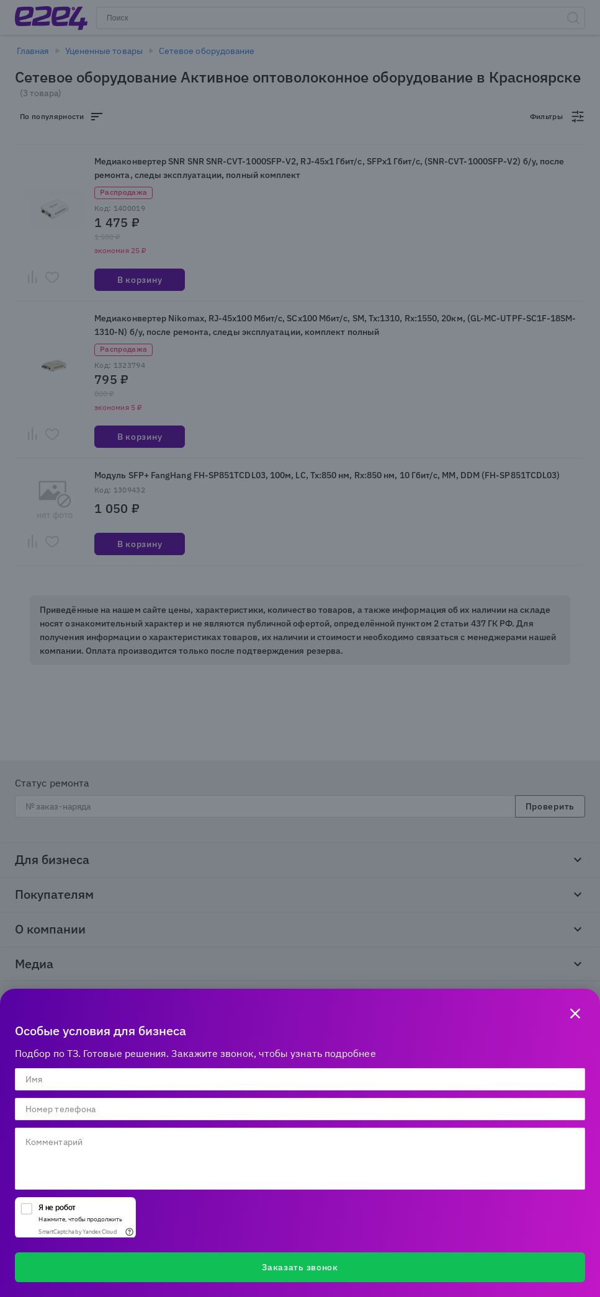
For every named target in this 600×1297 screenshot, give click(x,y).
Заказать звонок (300, 1267)
